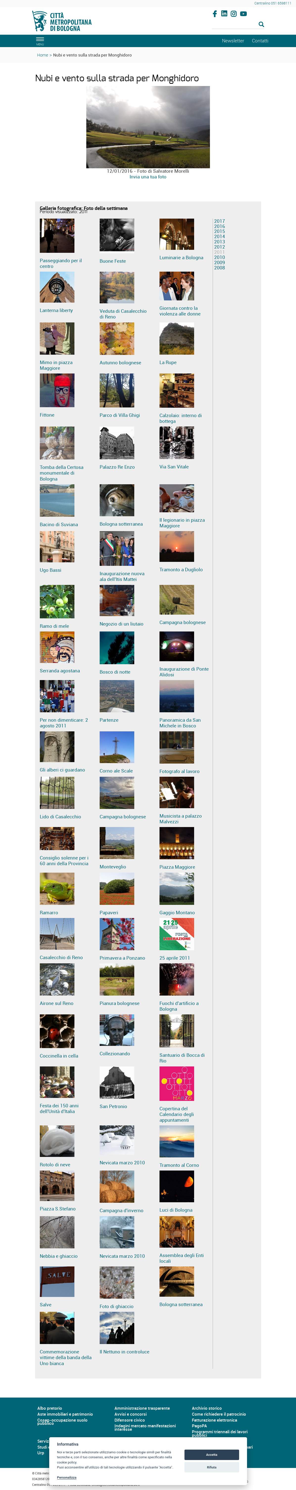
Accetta (211, 1455)
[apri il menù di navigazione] (39, 40)
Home (42, 55)
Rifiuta (211, 1467)
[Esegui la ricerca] (261, 25)
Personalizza (67, 1477)
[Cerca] (238, 25)
